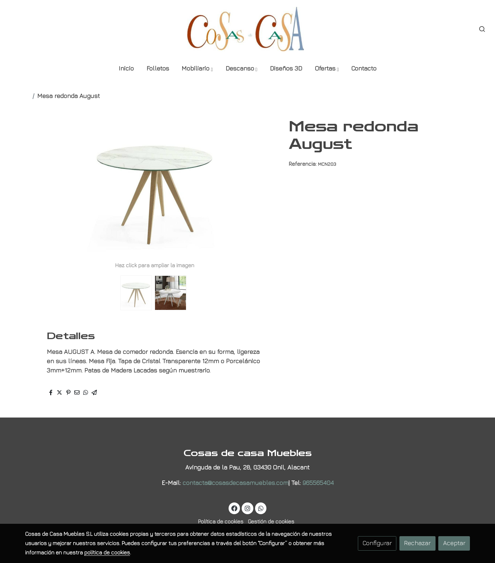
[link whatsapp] (260, 508)
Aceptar (454, 542)
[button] (197, 69)
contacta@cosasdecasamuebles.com (235, 482)
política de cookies (107, 552)
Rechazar (417, 542)
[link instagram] (247, 508)
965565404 (318, 482)
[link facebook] (235, 508)
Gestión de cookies (271, 521)
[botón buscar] (482, 28)
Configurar (377, 542)
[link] (247, 29)
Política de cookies (220, 521)
